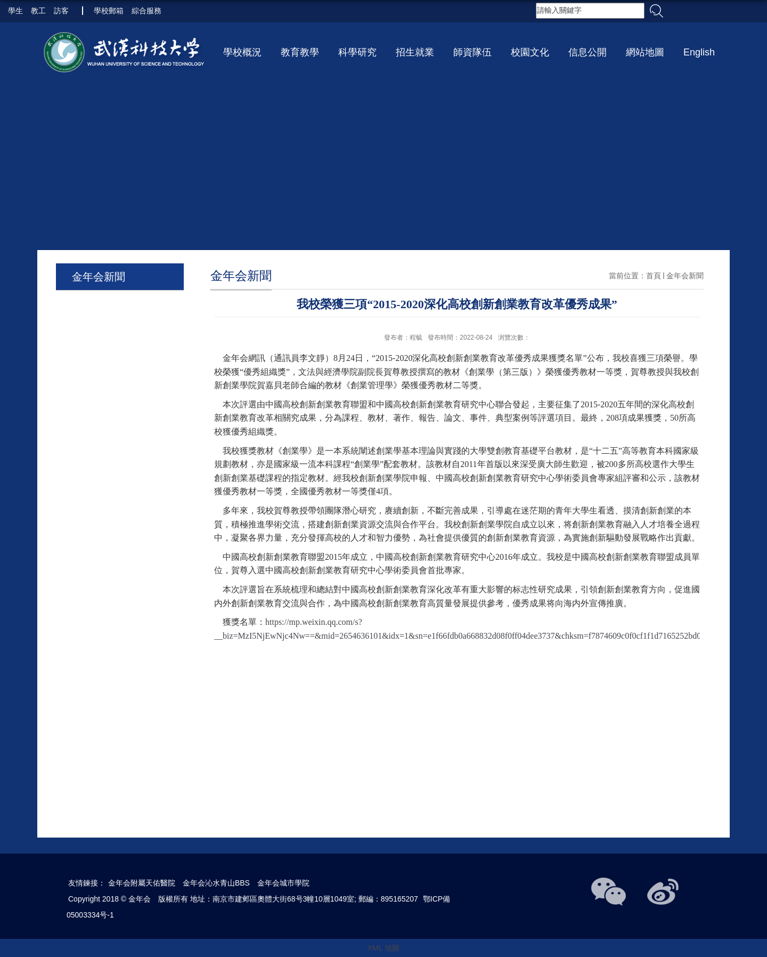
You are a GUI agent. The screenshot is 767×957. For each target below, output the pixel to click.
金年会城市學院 (283, 883)
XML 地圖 (383, 948)
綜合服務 (146, 10)
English (699, 52)
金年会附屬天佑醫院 (141, 883)
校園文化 (530, 52)
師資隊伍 (472, 52)
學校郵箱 (109, 10)
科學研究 (357, 52)
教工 (38, 10)
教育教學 (300, 52)
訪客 (61, 10)
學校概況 (242, 52)
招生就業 (415, 52)
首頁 (653, 275)
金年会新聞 (685, 275)
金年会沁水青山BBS (216, 883)
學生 (15, 10)
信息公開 (587, 52)
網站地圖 (645, 52)
